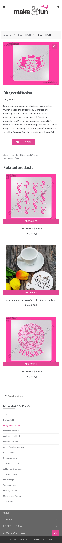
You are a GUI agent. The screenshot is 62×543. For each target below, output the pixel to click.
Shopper (29, 539)
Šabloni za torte (10, 474)
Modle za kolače (10, 441)
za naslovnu (8, 501)
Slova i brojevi (9, 479)
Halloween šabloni (11, 436)
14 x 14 (17, 155)
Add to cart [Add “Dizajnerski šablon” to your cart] (31, 221)
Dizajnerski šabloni (25, 35)
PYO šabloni (8, 452)
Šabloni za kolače (11, 463)
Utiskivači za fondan (12, 496)
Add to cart (23, 142)
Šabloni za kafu (10, 458)
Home (9, 35)
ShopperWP (47, 539)
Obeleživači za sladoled (13, 447)
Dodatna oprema (11, 431)
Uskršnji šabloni (10, 490)
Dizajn (11, 158)
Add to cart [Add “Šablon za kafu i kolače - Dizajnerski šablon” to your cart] (31, 292)
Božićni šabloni (10, 420)
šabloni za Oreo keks (12, 469)
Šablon (18, 158)
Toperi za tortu (9, 485)
